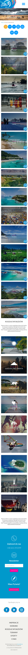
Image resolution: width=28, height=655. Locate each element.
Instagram (21, 610)
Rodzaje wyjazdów (14, 629)
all (5, 26)
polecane (10, 26)
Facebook (7, 610)
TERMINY (14, 632)
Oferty (14, 636)
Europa (14, 26)
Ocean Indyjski (16, 32)
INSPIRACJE (13, 623)
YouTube (14, 610)
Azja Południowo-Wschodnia (22, 26)
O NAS (13, 639)
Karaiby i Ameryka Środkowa (18, 26)
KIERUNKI (14, 626)
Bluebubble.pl (20, 644)
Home (2, 22)
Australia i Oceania (12, 32)
